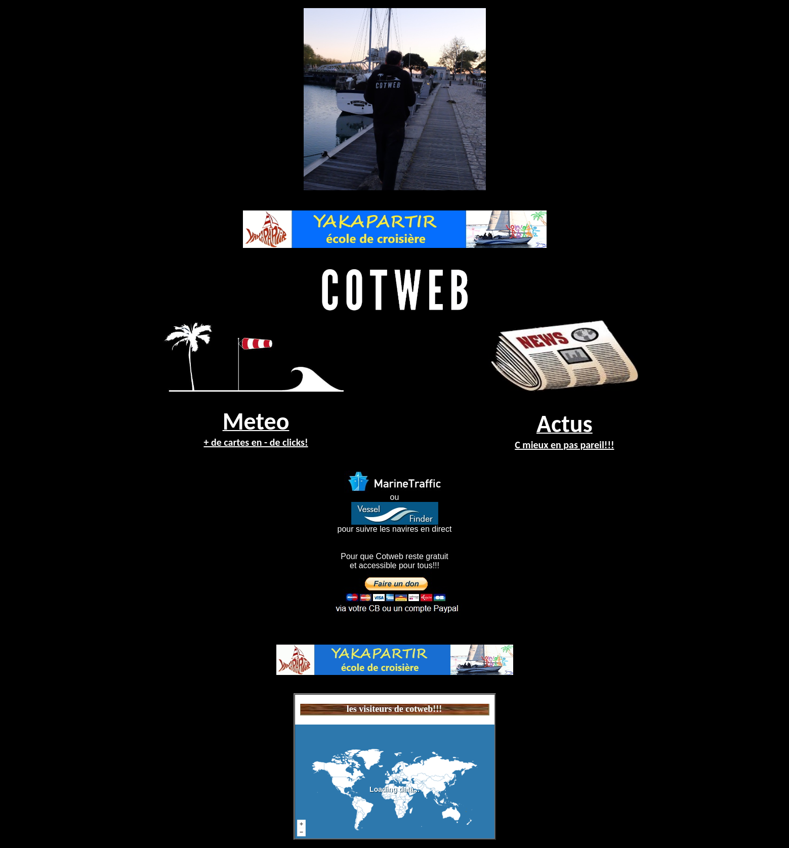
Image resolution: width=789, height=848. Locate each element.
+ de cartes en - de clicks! (255, 442)
